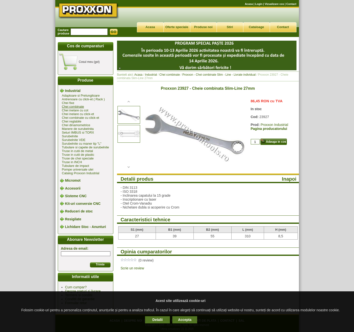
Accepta (184, 320)
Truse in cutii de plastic (78, 155)
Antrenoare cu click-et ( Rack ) (83, 99)
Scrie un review (132, 268)
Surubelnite (70, 136)
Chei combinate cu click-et (80, 118)
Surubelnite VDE (74, 140)
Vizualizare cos (274, 3)
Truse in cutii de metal (77, 151)
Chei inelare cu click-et (78, 114)
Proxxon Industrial (274, 125)
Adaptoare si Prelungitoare (81, 95)
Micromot (72, 181)
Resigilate (73, 219)
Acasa (249, 3)
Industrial (72, 91)
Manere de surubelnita (78, 129)
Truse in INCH (72, 162)
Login (259, 3)
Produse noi (203, 27)
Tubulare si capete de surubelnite (85, 147)
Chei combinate (73, 106)
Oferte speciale (176, 27)
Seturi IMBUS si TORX (78, 132)
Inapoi (289, 179)
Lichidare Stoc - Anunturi (85, 227)
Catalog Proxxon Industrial (80, 173)
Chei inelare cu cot (75, 110)
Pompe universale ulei (77, 169)
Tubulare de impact (75, 166)
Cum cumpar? (76, 287)
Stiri (230, 27)
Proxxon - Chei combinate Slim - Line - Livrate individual (219, 74)
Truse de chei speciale (78, 158)
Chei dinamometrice (76, 125)
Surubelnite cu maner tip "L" (82, 143)
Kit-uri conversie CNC (83, 204)
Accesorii (72, 188)
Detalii (157, 320)
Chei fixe (68, 103)
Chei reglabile (72, 121)
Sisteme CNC (76, 196)
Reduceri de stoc (79, 211)
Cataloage (256, 27)
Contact (291, 3)
